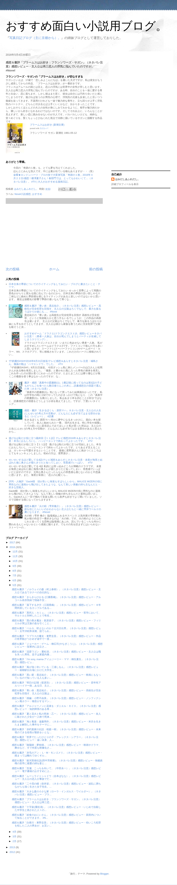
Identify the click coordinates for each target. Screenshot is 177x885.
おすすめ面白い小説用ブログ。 (86, 26)
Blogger (104, 873)
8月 (15, 570)
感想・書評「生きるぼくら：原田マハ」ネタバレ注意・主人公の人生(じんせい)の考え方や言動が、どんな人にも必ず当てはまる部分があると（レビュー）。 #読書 (62, 413)
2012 (13, 852)
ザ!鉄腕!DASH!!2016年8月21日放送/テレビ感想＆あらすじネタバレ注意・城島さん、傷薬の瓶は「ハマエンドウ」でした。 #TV (53, 362)
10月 (15, 561)
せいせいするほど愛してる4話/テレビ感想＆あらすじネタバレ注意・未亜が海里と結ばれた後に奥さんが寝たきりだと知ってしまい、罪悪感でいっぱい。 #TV (55, 461)
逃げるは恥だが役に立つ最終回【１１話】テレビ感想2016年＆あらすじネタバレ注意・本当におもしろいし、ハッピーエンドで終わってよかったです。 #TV (55, 440)
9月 (15, 566)
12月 (15, 551)
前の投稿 (96, 269)
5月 (15, 585)
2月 (15, 841)
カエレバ (44, 128)
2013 (13, 847)
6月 (15, 580)
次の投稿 (12, 269)
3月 (15, 836)
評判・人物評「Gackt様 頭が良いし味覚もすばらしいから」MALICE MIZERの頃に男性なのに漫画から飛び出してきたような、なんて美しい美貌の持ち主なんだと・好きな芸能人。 (55, 484)
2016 (13, 547)
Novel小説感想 (22, 194)
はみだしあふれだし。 (127, 179)
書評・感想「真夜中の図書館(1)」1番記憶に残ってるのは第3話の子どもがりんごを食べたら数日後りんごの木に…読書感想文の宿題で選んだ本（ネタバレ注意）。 (63, 385)
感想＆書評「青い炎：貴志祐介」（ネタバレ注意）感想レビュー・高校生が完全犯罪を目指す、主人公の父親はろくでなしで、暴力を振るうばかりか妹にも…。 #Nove (62, 308)
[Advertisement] (54, 235)
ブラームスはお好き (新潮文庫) (47, 124)
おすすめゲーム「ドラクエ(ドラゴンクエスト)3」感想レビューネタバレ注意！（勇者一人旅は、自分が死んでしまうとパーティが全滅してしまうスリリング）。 (63, 336)
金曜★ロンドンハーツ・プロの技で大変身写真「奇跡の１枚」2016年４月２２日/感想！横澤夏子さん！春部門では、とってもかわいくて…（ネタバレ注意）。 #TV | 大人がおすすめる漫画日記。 (53, 178)
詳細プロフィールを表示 (125, 184)
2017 (13, 542)
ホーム (54, 269)
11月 (15, 556)
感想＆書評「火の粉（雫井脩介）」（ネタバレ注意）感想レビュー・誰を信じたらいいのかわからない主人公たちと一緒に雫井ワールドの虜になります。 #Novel (62, 509)
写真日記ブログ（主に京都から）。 (35, 38)
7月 (15, 575)
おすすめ (37, 194)
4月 (15, 831)
